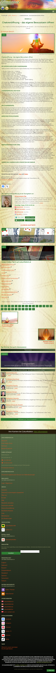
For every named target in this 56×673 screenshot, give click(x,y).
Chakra (26, 174)
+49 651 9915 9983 (7, 462)
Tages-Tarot (4, 297)
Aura (20, 174)
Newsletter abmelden (8, 503)
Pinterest (8, 627)
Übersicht (4, 440)
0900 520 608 (20, 212)
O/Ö (51, 306)
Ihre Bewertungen (7, 518)
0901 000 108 (20, 207)
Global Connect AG (21, 665)
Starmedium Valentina (12, 411)
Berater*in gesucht (7, 448)
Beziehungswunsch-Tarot (8, 270)
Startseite (4, 490)
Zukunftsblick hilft (11, 525)
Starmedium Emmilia (12, 385)
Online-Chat (20, 220)
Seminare (4, 446)
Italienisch (4, 565)
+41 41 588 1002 (7, 460)
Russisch (4, 568)
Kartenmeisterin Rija (20, 196)
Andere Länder (20, 217)
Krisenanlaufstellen (11, 539)
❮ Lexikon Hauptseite (28, 225)
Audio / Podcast (10, 589)
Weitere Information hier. (44, 662)
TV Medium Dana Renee (12, 379)
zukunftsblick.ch (8, 601)
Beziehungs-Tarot (6, 267)
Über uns (4, 495)
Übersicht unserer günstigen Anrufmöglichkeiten (10, 648)
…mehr (9, 375)
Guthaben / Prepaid (30, 217)
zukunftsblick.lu (8, 609)
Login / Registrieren (7, 483)
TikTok (7, 639)
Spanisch (4, 575)
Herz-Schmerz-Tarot (7, 281)
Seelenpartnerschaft (7, 294)
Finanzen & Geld (5, 275)
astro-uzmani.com (9, 612)
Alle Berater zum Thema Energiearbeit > (28, 419)
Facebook (8, 619)
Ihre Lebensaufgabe (6, 283)
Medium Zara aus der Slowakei (14, 404)
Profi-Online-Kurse (7, 443)
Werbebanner (5, 516)
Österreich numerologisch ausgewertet (13, 492)
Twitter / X (8, 631)
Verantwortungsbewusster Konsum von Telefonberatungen (18, 474)
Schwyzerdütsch (6, 570)
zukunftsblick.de (8, 604)
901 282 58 (19, 214)
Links (3, 513)
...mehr (41, 203)
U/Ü (19, 309)
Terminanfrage (30, 220)
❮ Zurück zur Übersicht (7, 31)
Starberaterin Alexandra (12, 398)
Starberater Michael (11, 392)
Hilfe (3, 500)
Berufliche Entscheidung (8, 264)
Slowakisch (5, 573)
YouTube (8, 635)
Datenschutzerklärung (8, 508)
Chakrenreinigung (48, 342)
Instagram (8, 623)
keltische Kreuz (5, 289)
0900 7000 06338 (21, 209)
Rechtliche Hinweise (7, 179)
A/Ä (2, 306)
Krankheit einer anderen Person (9, 292)
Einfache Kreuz (5, 286)
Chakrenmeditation (7, 325)
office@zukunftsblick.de (8, 467)
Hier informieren (40, 432)
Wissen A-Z (14, 15)
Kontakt (4, 497)
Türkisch (4, 580)
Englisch (4, 562)
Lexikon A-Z (9, 529)
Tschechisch (5, 578)
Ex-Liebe (3, 272)
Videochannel (9, 593)
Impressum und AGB (7, 505)
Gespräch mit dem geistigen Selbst (10, 278)
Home (9, 15)
